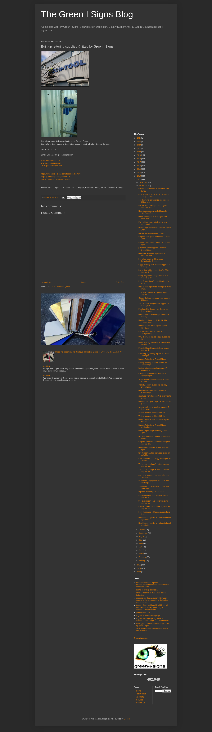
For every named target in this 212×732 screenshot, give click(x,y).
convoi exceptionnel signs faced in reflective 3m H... (151, 254)
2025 (139, 138)
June (141, 543)
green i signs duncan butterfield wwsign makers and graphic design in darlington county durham (152, 600)
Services (139, 700)
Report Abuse (141, 638)
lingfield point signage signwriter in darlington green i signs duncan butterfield (152, 619)
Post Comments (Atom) (61, 287)
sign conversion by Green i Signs (151, 492)
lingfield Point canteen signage (148, 615)
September (143, 533)
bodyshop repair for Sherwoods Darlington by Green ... (150, 260)
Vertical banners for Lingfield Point (151, 413)
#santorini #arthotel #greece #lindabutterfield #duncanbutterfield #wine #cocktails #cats (152, 585)
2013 (139, 176)
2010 (139, 568)
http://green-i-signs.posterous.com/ (56, 179)
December (143, 182)
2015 (139, 169)
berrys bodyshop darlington (147, 590)
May (141, 547)
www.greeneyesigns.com (51, 166)
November (143, 186)
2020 (139, 152)
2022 (139, 148)
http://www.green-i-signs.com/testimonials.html (61, 174)
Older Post (120, 282)
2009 (139, 572)
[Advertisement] (152, 84)
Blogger (127, 719)
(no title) (46, 366)
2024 (139, 141)
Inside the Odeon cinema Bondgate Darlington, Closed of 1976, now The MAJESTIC (88, 352)
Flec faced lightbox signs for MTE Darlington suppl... (151, 332)
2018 (139, 159)
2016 (139, 166)
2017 (139, 162)
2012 (139, 179)
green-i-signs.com (143, 612)
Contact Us (140, 703)
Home (83, 282)
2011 (139, 565)
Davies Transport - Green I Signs (151, 233)
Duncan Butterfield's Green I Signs (152, 359)
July (141, 540)
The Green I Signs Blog (87, 14)
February (142, 557)
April (141, 550)
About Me (140, 697)
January (142, 561)
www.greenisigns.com (50, 160)
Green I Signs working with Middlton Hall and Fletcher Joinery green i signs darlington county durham (152, 607)
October (142, 530)
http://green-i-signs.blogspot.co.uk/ (56, 177)
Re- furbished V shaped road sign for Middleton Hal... (152, 207)
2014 (139, 172)
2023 (139, 145)
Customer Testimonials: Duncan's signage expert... (152, 375)
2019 (139, 155)
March (141, 554)
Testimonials (141, 694)
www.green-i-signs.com (51, 163)
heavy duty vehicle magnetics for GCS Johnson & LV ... (153, 271)
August (142, 536)
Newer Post (46, 282)
